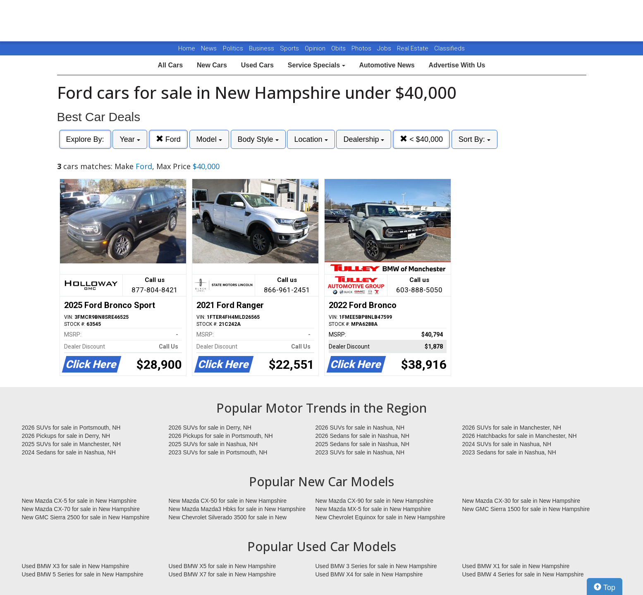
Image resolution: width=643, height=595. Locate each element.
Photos (362, 48)
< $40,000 (421, 139)
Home (186, 48)
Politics (233, 48)
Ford (168, 139)
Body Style (258, 139)
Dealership (363, 139)
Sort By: (474, 139)
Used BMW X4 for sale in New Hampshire (369, 574)
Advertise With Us (457, 65)
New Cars (212, 65)
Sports (290, 48)
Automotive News (386, 65)
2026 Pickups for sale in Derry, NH (66, 436)
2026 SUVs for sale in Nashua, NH (360, 427)
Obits (339, 48)
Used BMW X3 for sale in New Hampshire (75, 566)
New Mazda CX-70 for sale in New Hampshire (81, 509)
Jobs (385, 48)
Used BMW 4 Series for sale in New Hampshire (523, 574)
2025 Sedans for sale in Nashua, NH (362, 444)
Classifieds (449, 48)
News (209, 48)
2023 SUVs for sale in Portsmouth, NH (218, 452)
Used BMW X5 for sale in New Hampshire (222, 566)
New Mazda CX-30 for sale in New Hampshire (521, 500)
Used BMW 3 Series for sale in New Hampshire (376, 566)
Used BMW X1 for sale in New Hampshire (516, 566)
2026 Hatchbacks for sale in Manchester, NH (519, 436)
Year (130, 139)
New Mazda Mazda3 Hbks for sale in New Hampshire (237, 509)
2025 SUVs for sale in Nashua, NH (213, 444)
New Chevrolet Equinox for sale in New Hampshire (380, 517)
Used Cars (257, 65)
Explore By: (85, 139)
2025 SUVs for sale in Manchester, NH (71, 444)
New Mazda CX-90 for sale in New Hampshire (375, 500)
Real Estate (413, 48)
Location (310, 139)
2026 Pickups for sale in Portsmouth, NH (221, 436)
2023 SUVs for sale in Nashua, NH (360, 452)
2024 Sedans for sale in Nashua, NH (69, 452)
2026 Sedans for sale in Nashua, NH (362, 436)
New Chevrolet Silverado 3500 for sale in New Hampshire (228, 517)
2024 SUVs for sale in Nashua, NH (507, 444)
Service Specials (316, 65)
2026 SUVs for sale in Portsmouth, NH (71, 427)
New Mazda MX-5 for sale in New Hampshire (373, 509)
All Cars (170, 65)
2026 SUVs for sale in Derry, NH (210, 427)
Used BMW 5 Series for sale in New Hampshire (82, 574)
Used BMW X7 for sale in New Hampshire (222, 574)
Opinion (316, 48)
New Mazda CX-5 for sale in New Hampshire (79, 500)
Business (262, 48)
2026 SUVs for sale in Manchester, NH (512, 427)
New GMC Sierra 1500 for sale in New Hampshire (526, 509)
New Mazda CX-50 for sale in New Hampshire (228, 500)
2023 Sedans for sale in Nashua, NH (509, 452)
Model (209, 139)
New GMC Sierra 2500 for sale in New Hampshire (86, 517)
